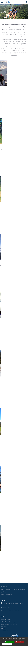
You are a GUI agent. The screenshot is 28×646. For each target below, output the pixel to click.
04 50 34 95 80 (7, 607)
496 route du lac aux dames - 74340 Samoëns (13, 604)
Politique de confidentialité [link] (19, 644)
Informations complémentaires (9, 622)
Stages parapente (6, 619)
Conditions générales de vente (9, 624)
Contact (3, 628)
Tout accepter (9, 641)
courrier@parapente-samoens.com (12, 610)
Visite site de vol (5, 630)
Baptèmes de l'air (5, 621)
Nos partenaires (5, 626)
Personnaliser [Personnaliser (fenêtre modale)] (7, 644)
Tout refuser (19, 641)
